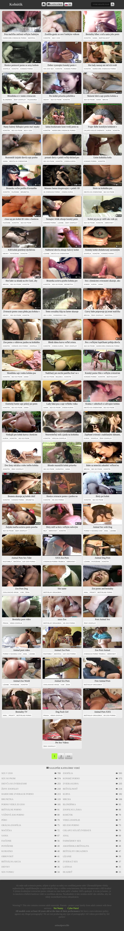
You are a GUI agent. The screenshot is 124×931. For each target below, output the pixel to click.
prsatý (93, 592)
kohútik (46, 38)
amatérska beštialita (76, 846)
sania (95, 38)
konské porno (26, 69)
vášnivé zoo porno (19, 346)
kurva (108, 130)
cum (22, 592)
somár (87, 284)
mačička (31, 38)
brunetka (25, 192)
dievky (46, 100)
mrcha (105, 100)
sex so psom (56, 100)
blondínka (7, 100)
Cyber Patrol (73, 908)
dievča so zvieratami (18, 161)
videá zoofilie (16, 623)
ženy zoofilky (20, 100)
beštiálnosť (104, 38)
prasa (5, 623)
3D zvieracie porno (51, 192)
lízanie (61, 223)
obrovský (109, 223)
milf (45, 531)
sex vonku (8, 872)
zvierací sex (70, 861)
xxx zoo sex (48, 69)
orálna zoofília (59, 438)
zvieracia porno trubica (54, 561)
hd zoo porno (58, 500)
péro (4, 820)
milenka (59, 377)
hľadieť (67, 872)
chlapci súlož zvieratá (94, 130)
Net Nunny (58, 908)
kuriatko (60, 469)
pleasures (32, 100)
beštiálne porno (105, 592)
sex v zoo (56, 38)
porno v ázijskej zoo (93, 531)
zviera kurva (70, 161)
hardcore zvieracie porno (14, 38)
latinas (67, 867)
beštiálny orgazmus (52, 592)
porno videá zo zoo (13, 804)
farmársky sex (59, 315)
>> (68, 756)
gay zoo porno (28, 561)
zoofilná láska (72, 809)
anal (106, 531)
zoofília (6, 69)
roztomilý (7, 561)
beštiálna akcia (11, 861)
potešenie (14, 253)
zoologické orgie (10, 592)
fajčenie (15, 192)
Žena (27, 592)
